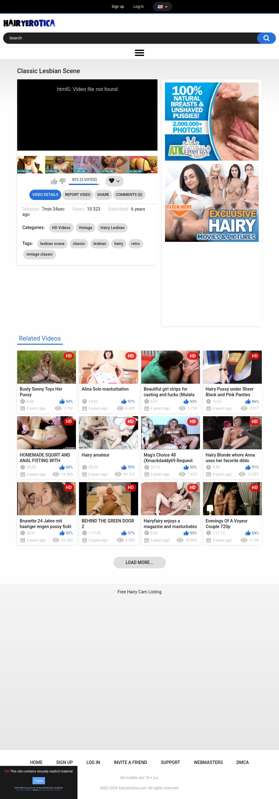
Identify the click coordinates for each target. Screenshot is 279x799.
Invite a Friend (130, 762)
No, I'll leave (56, 790)
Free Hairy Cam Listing (139, 591)
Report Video (77, 194)
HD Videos (61, 228)
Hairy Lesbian (113, 228)
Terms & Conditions (24, 790)
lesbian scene (52, 244)
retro (136, 244)
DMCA (243, 762)
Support (170, 762)
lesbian (99, 244)
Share (103, 194)
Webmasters (208, 762)
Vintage (85, 228)
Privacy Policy (44, 790)
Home (36, 762)
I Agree (39, 780)
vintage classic (39, 254)
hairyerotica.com (133, 788)
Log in (138, 6)
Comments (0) (129, 194)
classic (79, 244)
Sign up (118, 6)
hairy (118, 244)
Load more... (139, 562)
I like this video (54, 181)
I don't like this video (62, 181)
